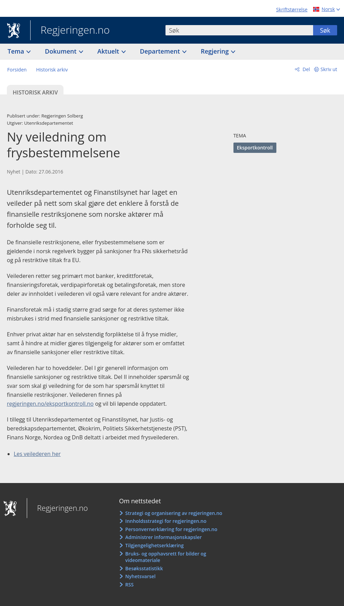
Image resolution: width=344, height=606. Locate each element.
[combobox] (239, 30)
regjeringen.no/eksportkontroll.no (50, 403)
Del (305, 69)
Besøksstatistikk (144, 568)
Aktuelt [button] (109, 51)
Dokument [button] (61, 51)
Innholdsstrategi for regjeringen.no (165, 521)
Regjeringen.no (70, 30)
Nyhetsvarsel (140, 576)
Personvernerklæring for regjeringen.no (171, 529)
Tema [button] (17, 51)
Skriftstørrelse (291, 9)
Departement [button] (161, 51)
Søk (325, 30)
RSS (129, 584)
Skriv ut (329, 69)
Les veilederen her (37, 454)
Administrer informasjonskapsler (163, 537)
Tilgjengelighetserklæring (154, 545)
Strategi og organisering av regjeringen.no (173, 513)
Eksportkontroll (255, 147)
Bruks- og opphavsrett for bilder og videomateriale (165, 557)
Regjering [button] (215, 51)
